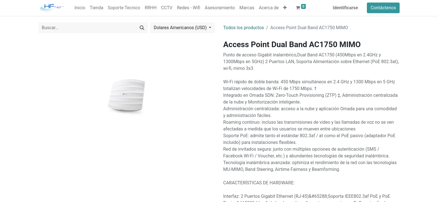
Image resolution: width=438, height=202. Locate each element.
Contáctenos (383, 7)
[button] (285, 7)
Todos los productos (243, 27)
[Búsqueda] (142, 27)
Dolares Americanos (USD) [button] (181, 27)
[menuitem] (79, 7)
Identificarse (345, 7)
